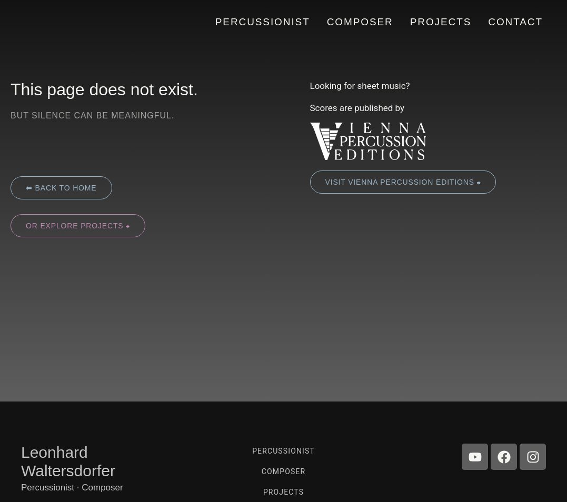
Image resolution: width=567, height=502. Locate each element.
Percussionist (283, 451)
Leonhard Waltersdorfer (68, 461)
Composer (283, 471)
